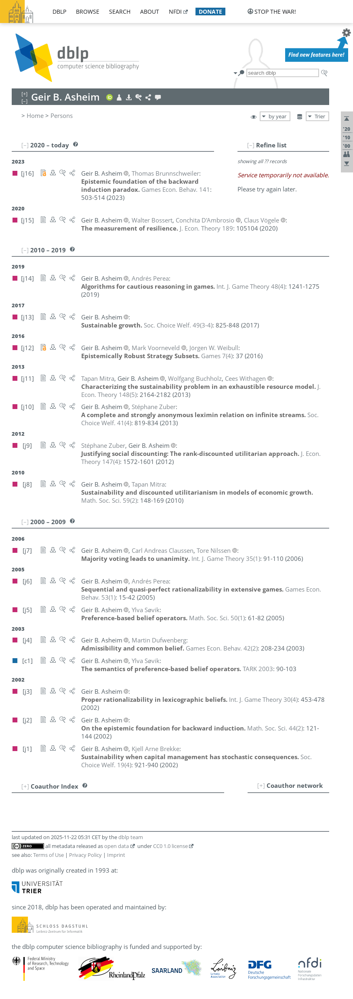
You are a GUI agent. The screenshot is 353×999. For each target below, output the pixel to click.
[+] (261, 785)
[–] (250, 145)
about (149, 11)
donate (210, 11)
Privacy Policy (85, 854)
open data (116, 846)
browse (87, 11)
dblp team (130, 837)
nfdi (175, 11)
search (119, 11)
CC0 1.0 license (170, 846)
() (250, 286)
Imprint (116, 854)
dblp (59, 11)
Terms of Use (48, 854)
